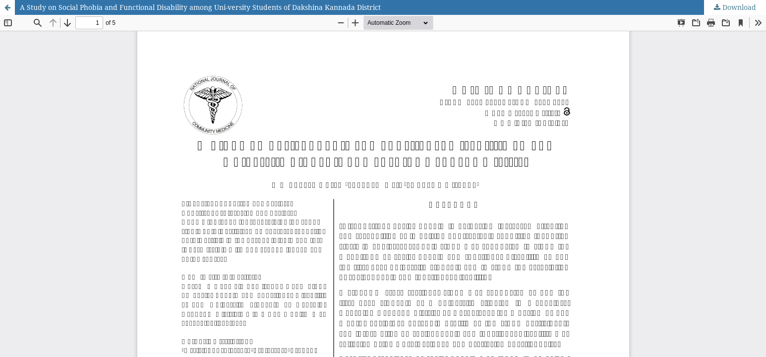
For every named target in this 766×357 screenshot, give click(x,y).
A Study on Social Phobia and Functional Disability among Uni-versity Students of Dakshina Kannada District (200, 7)
